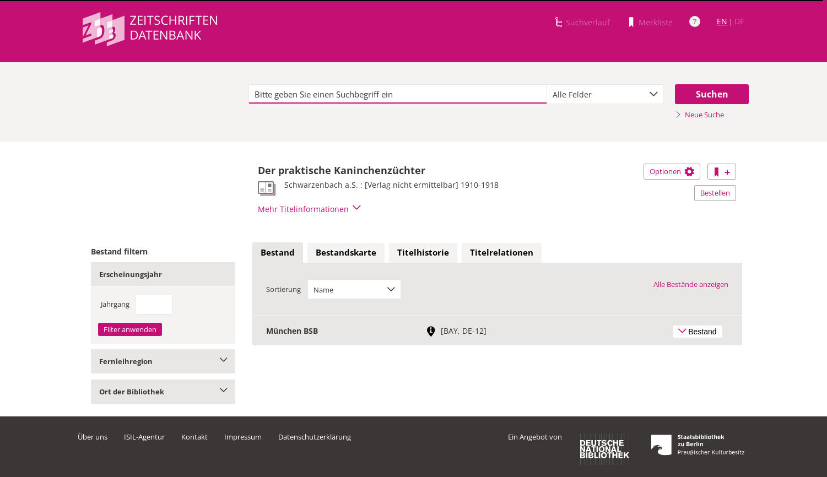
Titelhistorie (423, 252)
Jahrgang (115, 304)
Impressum (243, 437)
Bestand (278, 252)
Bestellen (715, 193)
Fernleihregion (163, 361)
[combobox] (605, 94)
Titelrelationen (501, 252)
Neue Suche (699, 115)
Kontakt (194, 437)
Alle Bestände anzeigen (690, 284)
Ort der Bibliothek (163, 392)
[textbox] (398, 94)
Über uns (92, 437)
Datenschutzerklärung (314, 437)
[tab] (277, 252)
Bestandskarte (346, 252)
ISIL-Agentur (144, 437)
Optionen (672, 171)
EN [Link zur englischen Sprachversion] (722, 21)
